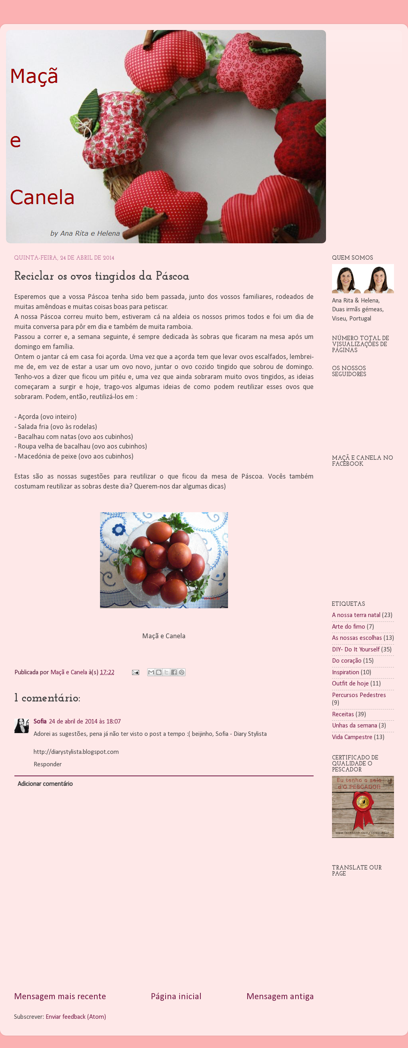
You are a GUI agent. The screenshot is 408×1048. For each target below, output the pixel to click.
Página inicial (176, 997)
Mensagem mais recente (60, 997)
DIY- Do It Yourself (356, 650)
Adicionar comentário (45, 784)
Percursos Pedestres (359, 695)
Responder (48, 764)
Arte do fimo (348, 627)
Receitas (343, 714)
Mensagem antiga (280, 997)
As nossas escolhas (357, 638)
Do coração (347, 661)
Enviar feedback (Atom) (76, 1017)
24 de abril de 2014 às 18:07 (85, 722)
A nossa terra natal (356, 615)
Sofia (40, 722)
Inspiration (345, 672)
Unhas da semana (354, 726)
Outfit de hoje (350, 684)
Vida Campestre (352, 737)
